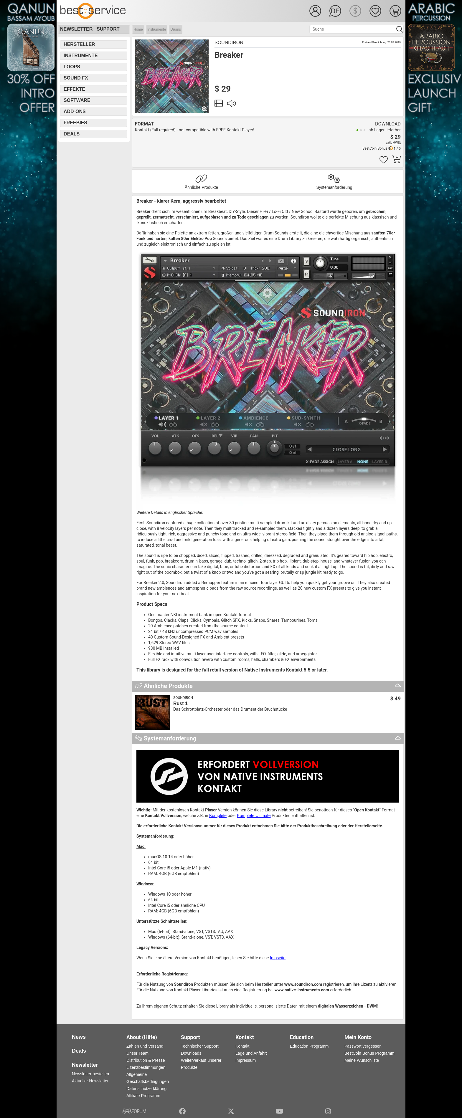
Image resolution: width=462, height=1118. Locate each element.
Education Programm (309, 1046)
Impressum (245, 1060)
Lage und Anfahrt (251, 1053)
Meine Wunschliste (361, 1060)
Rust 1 (180, 703)
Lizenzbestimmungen (145, 1067)
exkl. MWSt (393, 142)
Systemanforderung (334, 187)
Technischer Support (200, 1046)
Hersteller (79, 44)
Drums (175, 29)
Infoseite (278, 957)
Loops (72, 66)
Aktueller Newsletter (90, 1081)
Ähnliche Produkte (201, 187)
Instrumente (156, 29)
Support (108, 29)
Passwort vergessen (363, 1046)
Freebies (75, 122)
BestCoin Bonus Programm (369, 1053)
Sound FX (76, 77)
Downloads (191, 1053)
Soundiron (228, 42)
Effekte (74, 89)
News (79, 1037)
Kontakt (242, 1046)
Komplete (218, 815)
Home (138, 29)
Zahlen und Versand (144, 1046)
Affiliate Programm (143, 1095)
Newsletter (76, 29)
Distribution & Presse (145, 1060)
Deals (72, 133)
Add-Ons (75, 111)
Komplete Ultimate (253, 815)
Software (77, 100)
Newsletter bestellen (90, 1073)
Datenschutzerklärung (146, 1088)
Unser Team (137, 1053)
